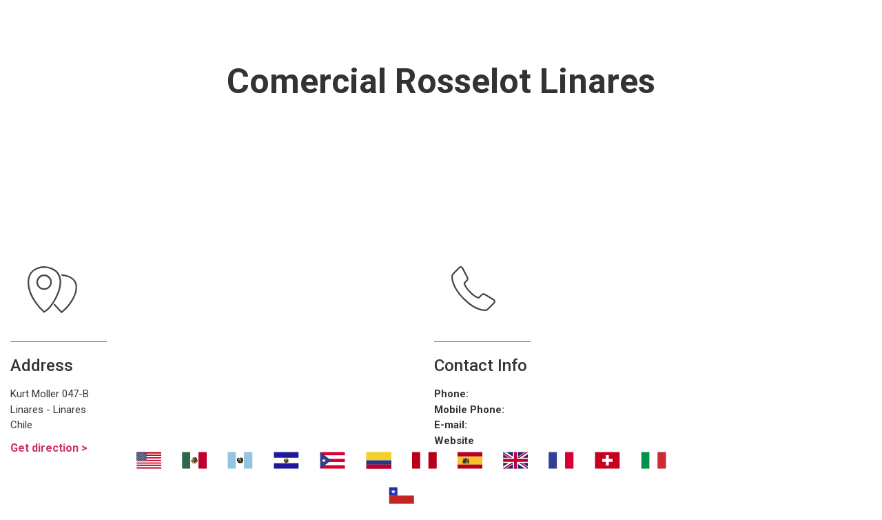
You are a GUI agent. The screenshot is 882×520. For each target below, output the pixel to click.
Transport (303, 27)
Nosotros (201, 27)
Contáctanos (694, 27)
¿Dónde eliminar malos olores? (494, 27)
